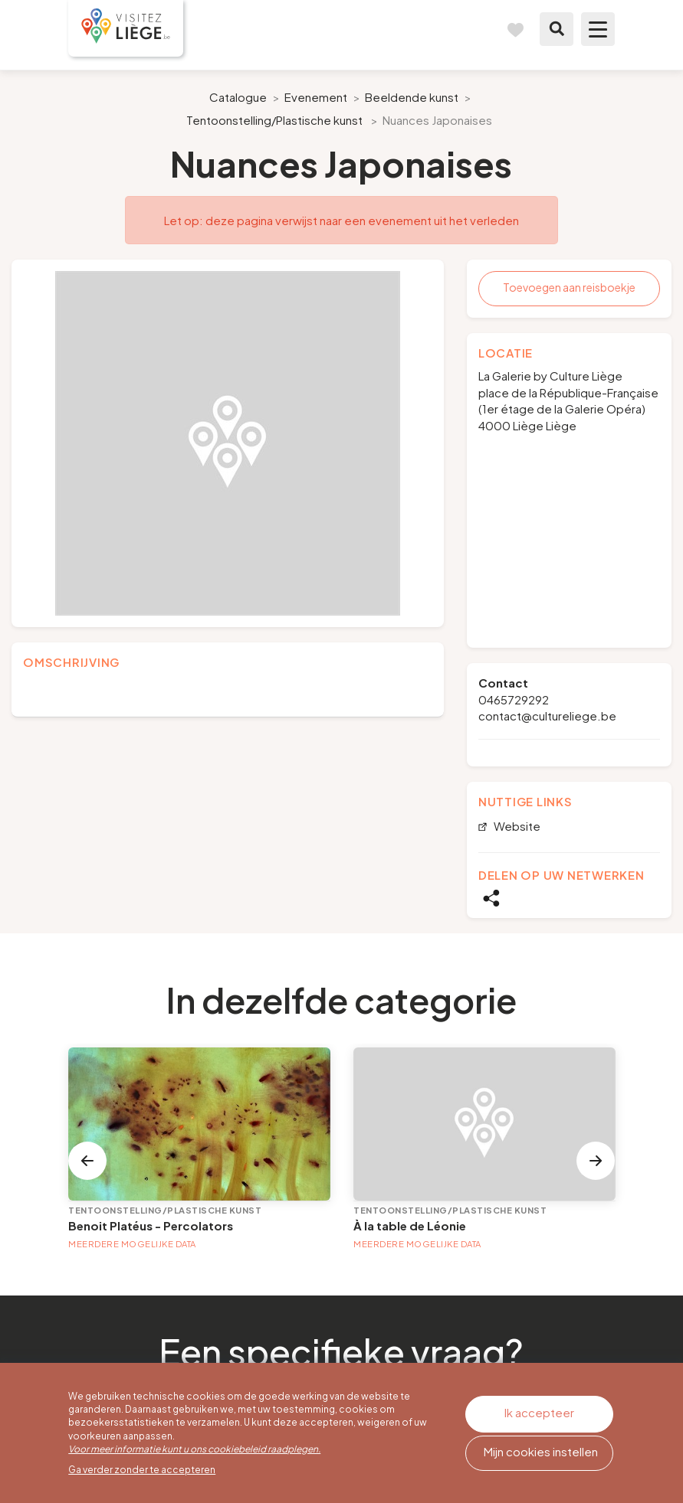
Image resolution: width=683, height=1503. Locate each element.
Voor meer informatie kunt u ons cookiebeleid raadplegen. (194, 1449)
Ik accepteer (539, 1412)
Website (515, 826)
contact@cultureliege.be (547, 715)
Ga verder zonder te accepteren (141, 1469)
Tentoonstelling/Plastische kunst (274, 120)
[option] (227, 443)
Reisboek (515, 29)
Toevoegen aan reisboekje (569, 287)
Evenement (315, 97)
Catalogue (238, 97)
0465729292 (513, 699)
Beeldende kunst (411, 97)
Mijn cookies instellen (541, 1451)
